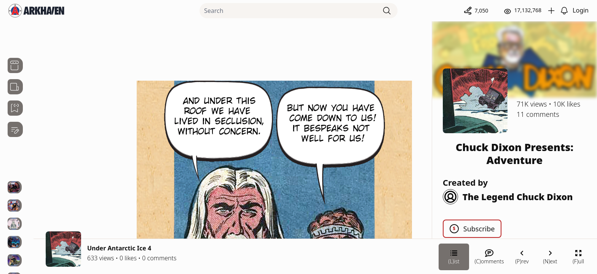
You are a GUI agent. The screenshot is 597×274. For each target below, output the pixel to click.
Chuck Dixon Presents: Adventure (514, 153)
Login (581, 10)
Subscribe (472, 228)
